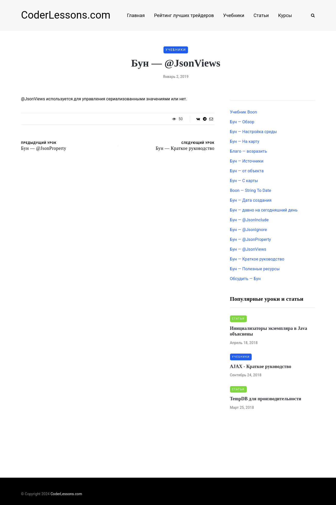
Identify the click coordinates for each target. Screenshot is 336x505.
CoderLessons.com (66, 15)
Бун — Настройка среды (253, 131)
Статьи (261, 15)
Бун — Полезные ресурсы (255, 268)
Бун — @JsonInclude (249, 219)
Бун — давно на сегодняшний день (264, 210)
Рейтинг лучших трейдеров (184, 15)
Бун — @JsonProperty (250, 239)
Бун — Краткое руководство (257, 259)
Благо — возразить (248, 151)
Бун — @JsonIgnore (248, 229)
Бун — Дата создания (251, 200)
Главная (136, 15)
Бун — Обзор (242, 121)
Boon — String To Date (250, 190)
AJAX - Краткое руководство (260, 366)
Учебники (233, 15)
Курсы (285, 15)
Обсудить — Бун (245, 278)
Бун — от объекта (247, 170)
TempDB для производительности (265, 398)
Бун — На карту (244, 141)
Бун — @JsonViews (248, 249)
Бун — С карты (244, 180)
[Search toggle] (311, 15)
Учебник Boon (243, 112)
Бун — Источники (247, 161)
